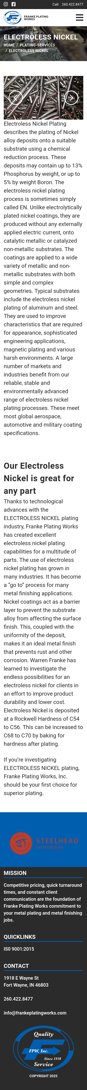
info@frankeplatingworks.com (35, 1013)
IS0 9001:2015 (19, 949)
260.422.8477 (72, 4)
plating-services (37, 45)
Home (9, 45)
